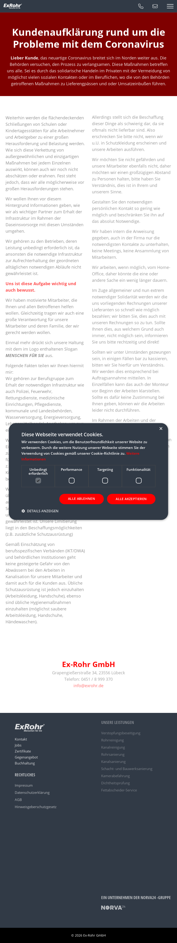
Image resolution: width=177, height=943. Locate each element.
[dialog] (88, 471)
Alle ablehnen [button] (81, 498)
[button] (40, 511)
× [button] (160, 428)
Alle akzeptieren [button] (131, 499)
